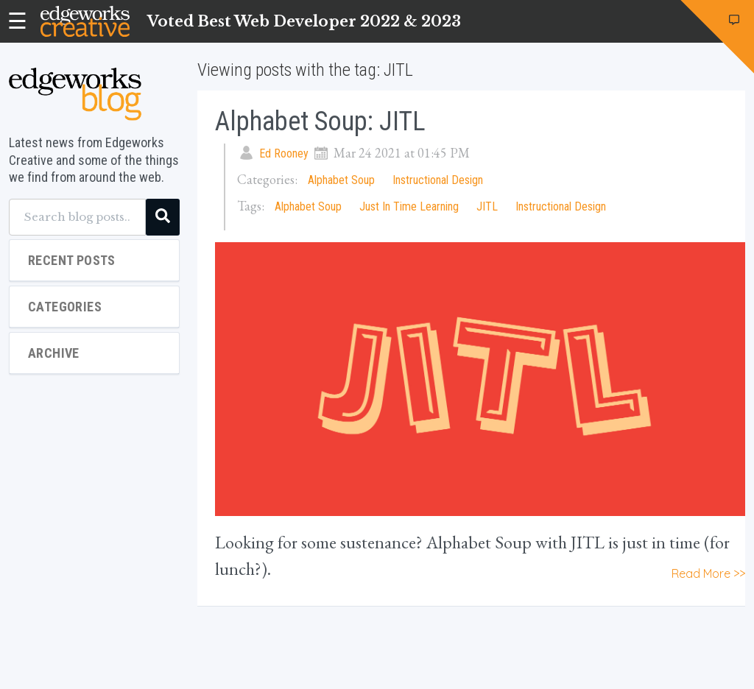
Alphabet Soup (341, 180)
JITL (487, 206)
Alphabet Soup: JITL (320, 121)
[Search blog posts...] (77, 217)
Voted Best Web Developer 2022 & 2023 (304, 21)
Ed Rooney (284, 153)
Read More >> (708, 573)
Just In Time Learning (409, 206)
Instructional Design (437, 180)
